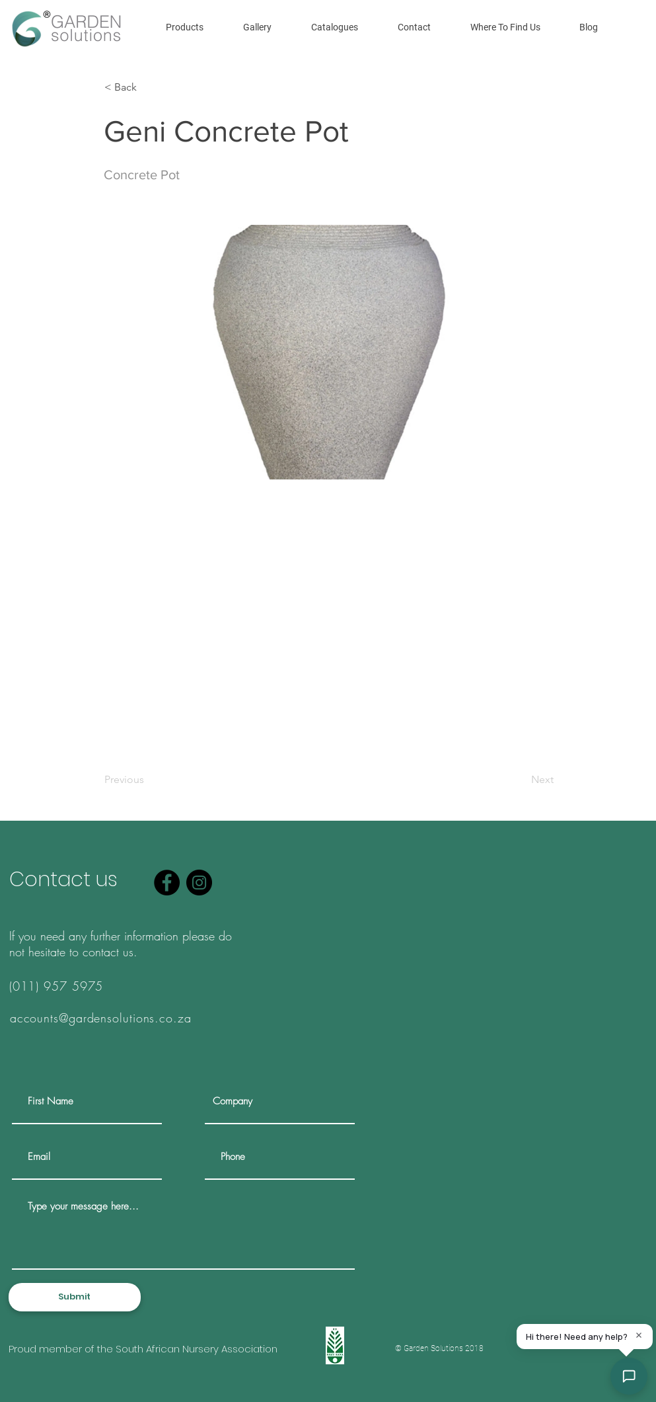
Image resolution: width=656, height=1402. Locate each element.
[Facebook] (167, 882)
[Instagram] (199, 882)
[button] (184, 27)
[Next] (521, 779)
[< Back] (148, 87)
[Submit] (75, 1297)
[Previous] (148, 779)
